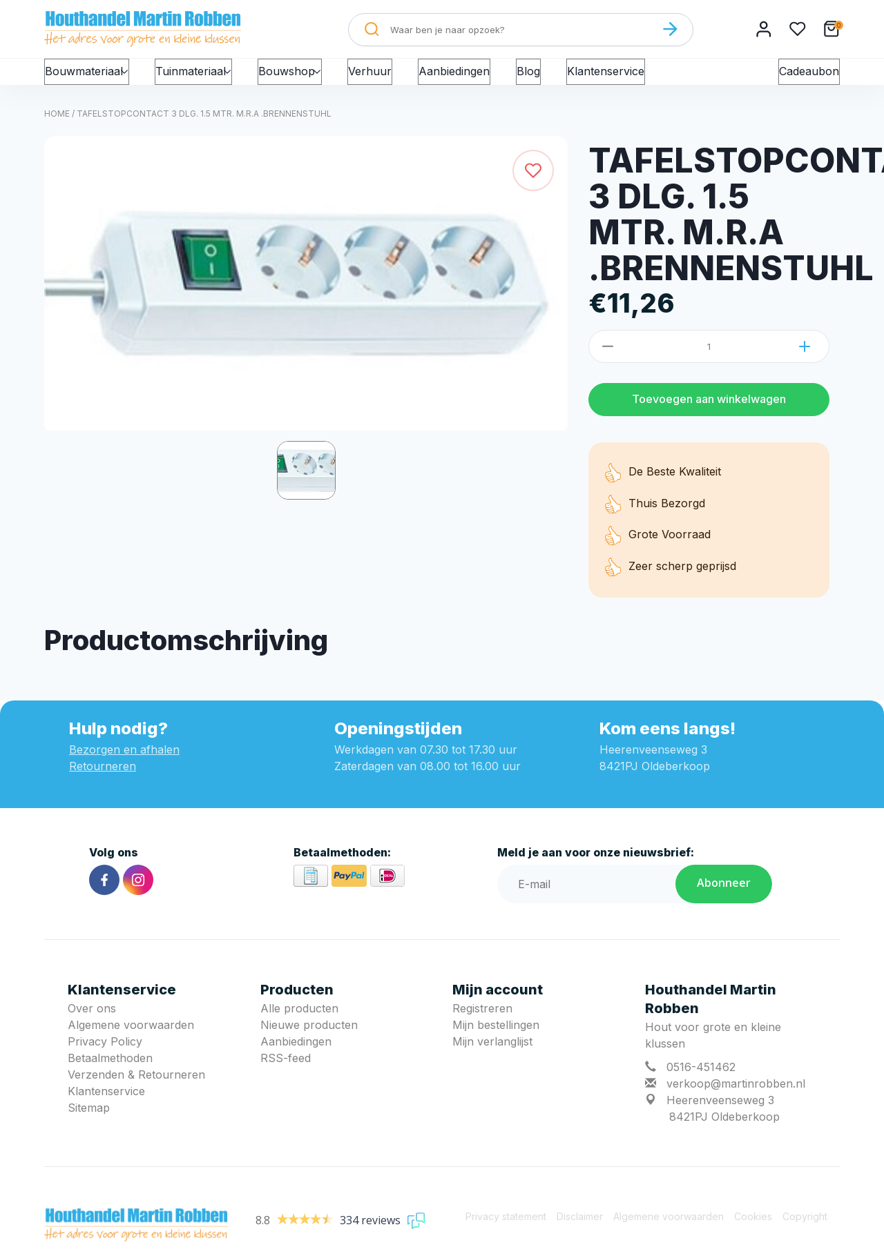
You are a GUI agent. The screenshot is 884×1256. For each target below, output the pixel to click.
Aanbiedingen (478, 77)
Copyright (804, 1229)
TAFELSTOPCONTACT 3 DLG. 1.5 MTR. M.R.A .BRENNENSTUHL (204, 126)
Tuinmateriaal (206, 77)
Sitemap (89, 1120)
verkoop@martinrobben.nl (735, 1096)
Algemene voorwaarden (131, 1037)
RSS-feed (285, 1070)
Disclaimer (580, 1229)
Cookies (753, 1229)
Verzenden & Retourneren (136, 1087)
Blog (552, 77)
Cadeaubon (809, 77)
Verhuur (394, 77)
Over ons (92, 1021)
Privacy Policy (105, 1054)
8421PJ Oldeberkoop (724, 1129)
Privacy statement (505, 1229)
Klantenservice (630, 77)
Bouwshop (310, 77)
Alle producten (299, 1021)
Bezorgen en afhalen (124, 762)
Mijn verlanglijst (492, 1054)
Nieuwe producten (309, 1037)
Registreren (482, 1021)
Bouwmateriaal (91, 77)
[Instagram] (138, 892)
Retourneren (102, 778)
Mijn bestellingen (495, 1037)
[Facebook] (104, 892)
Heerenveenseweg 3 (720, 1112)
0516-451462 (701, 1079)
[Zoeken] (670, 29)
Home (57, 126)
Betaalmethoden (110, 1070)
